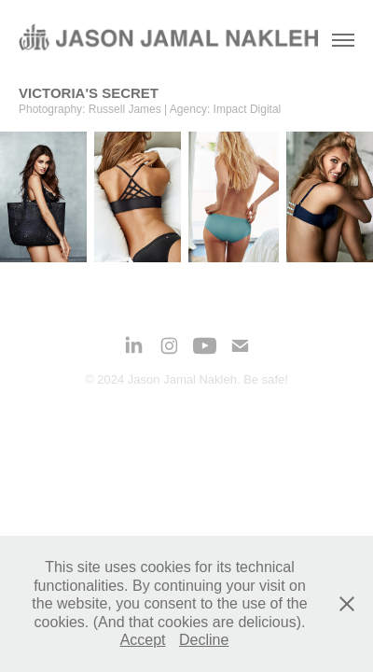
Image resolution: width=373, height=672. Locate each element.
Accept (143, 640)
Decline (203, 640)
